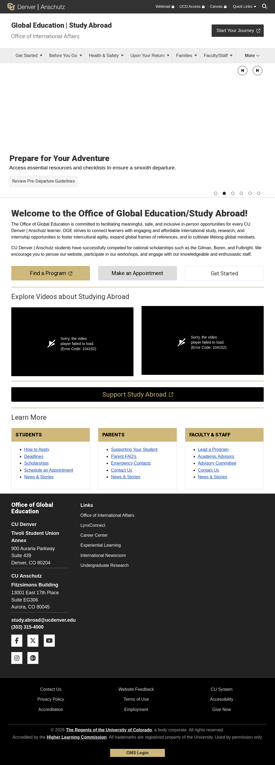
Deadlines (33, 456)
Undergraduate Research (105, 565)
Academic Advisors (216, 456)
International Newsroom (103, 555)
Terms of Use (136, 699)
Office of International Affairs (45, 36)
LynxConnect (93, 525)
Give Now (221, 709)
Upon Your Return (149, 55)
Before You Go (65, 55)
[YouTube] (51, 648)
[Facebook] (18, 648)
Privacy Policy (50, 699)
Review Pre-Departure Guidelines (43, 181)
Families (186, 55)
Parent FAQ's (123, 456)
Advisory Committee (217, 463)
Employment (136, 709)
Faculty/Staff (218, 55)
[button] (242, 70)
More (252, 55)
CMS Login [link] (137, 752)
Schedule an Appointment (48, 470)
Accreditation (50, 709)
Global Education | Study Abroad (61, 25)
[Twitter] (34, 648)
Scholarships (36, 463)
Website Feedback (136, 689)
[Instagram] (18, 666)
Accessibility (221, 699)
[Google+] (34, 666)
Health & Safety (106, 55)
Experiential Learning (101, 545)
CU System (222, 689)
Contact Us (121, 470)
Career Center (94, 535)
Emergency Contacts (131, 463)
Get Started (29, 55)
